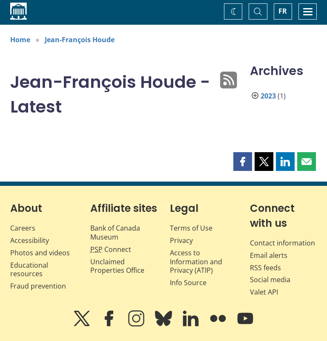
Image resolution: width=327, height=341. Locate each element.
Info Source (188, 282)
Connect (110, 249)
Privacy (181, 240)
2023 (268, 96)
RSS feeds (265, 267)
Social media (270, 279)
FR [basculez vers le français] (282, 11)
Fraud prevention (38, 286)
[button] (242, 161)
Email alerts (268, 255)
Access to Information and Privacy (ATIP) (196, 261)
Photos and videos (40, 252)
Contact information (282, 243)
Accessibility (29, 240)
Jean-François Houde (80, 39)
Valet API (264, 292)
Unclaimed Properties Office (117, 266)
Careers (22, 228)
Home (20, 39)
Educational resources (29, 269)
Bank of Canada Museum (115, 232)
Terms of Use (191, 228)
